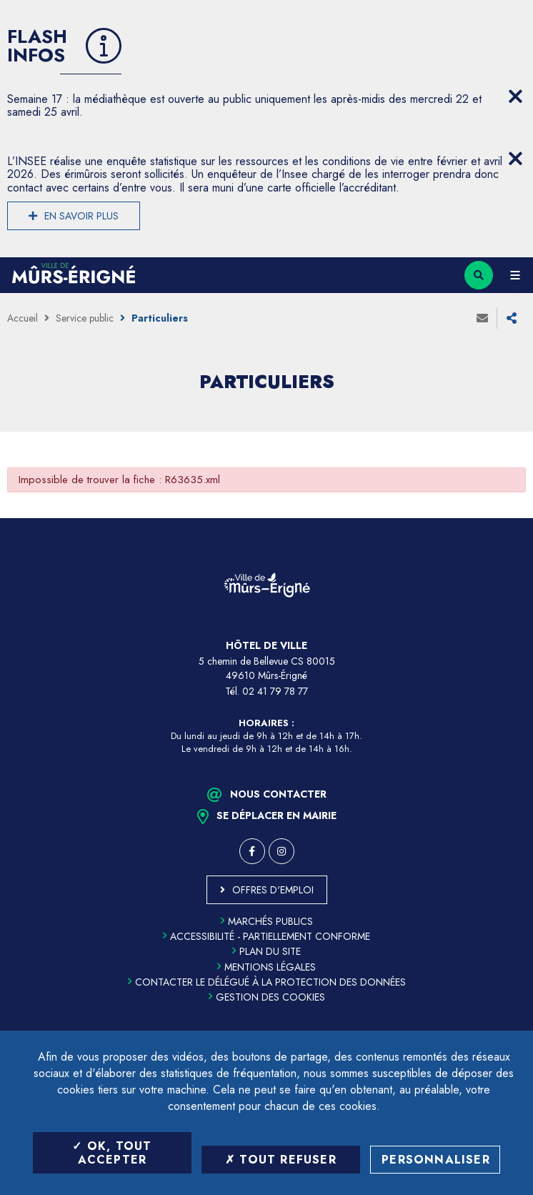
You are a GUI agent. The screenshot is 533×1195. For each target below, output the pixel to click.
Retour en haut (511, 518)
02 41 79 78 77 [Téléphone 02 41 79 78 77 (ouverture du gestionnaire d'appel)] (275, 691)
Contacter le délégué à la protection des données (267, 982)
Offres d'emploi (273, 890)
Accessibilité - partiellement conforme (266, 936)
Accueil (22, 318)
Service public (85, 318)
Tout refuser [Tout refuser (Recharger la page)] (281, 1159)
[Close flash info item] (515, 96)
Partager (511, 318)
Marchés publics (267, 921)
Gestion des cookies (267, 997)
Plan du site (266, 951)
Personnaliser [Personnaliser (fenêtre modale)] (436, 1159)
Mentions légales (266, 967)
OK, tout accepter (111, 1153)
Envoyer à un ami (482, 318)
